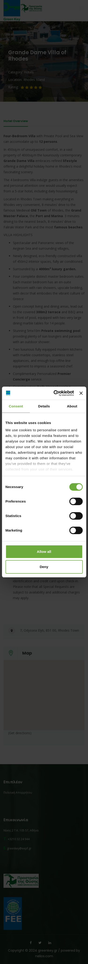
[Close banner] (81, 393)
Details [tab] (44, 406)
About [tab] (72, 406)
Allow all (44, 552)
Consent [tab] (16, 406)
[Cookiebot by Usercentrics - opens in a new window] (55, 393)
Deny (44, 567)
